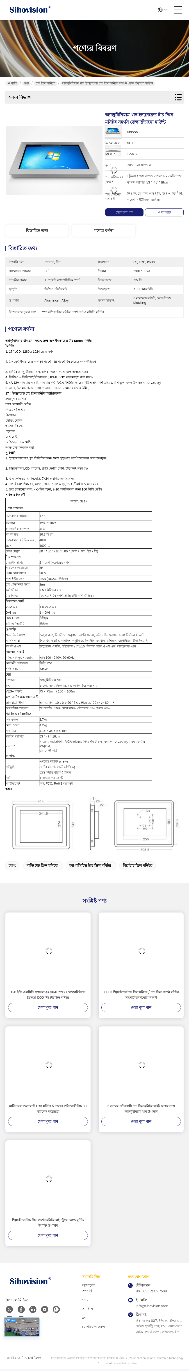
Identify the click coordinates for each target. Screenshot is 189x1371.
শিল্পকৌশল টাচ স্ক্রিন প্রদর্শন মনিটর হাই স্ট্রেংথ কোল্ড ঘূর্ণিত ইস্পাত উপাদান (48, 1223)
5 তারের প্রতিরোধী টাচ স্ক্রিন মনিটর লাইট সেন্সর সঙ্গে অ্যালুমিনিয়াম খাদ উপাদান (141, 1109)
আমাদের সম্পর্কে (88, 1288)
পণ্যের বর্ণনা (103, 230)
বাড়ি (12, 83)
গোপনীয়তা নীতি (16, 1358)
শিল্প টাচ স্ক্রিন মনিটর (137, 865)
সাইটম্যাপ (35, 1358)
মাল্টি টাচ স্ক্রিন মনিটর (42, 865)
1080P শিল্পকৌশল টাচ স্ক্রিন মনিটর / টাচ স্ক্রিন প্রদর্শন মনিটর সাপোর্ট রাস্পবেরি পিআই (141, 995)
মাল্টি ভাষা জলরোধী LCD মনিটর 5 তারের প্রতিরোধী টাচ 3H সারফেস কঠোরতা (48, 1109)
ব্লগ (84, 1317)
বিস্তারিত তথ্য (37, 230)
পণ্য (26, 83)
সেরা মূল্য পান (125, 212)
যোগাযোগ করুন (93, 1326)
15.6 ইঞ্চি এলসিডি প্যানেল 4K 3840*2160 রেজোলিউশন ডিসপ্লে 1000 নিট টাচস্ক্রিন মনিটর (48, 995)
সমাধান (87, 1308)
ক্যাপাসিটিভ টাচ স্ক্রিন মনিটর (90, 865)
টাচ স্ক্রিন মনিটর (45, 83)
